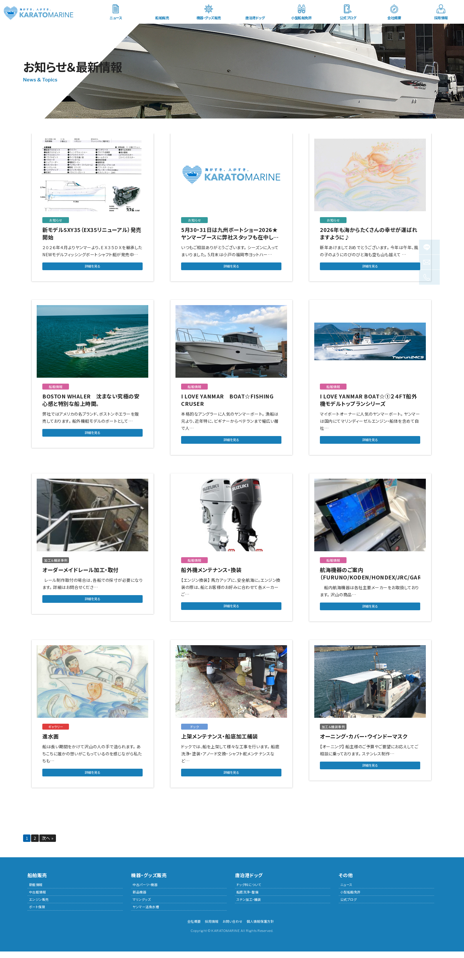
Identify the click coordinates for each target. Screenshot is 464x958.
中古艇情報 (37, 898)
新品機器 (139, 898)
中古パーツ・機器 (145, 891)
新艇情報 (36, 891)
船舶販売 (162, 17)
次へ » (48, 845)
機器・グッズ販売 (208, 17)
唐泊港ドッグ (255, 17)
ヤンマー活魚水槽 (146, 913)
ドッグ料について (248, 891)
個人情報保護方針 (260, 927)
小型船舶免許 (301, 17)
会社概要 (394, 17)
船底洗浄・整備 (247, 898)
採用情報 (441, 17)
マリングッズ (142, 905)
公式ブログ (348, 17)
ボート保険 (37, 913)
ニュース (115, 17)
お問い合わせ (233, 927)
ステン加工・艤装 (248, 905)
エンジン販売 (39, 905)
